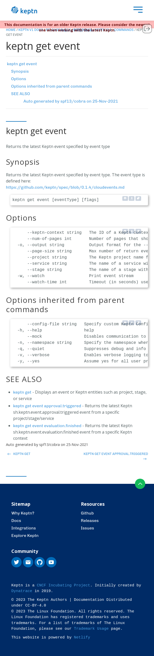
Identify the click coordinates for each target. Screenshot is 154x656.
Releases (90, 520)
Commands (124, 30)
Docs (16, 520)
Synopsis (20, 71)
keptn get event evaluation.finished (47, 425)
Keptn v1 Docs (31, 30)
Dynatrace (21, 591)
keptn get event (22, 63)
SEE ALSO (20, 93)
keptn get (22, 392)
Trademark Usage (91, 629)
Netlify (82, 637)
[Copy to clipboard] (138, 198)
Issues (87, 528)
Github (87, 513)
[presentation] (137, 10)
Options (18, 78)
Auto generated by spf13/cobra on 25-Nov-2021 (70, 101)
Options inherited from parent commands (51, 86)
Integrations (23, 528)
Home (11, 30)
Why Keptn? (22, 513)
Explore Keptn (25, 535)
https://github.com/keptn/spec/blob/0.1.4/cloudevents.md (65, 187)
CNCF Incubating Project (63, 585)
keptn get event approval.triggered (47, 405)
